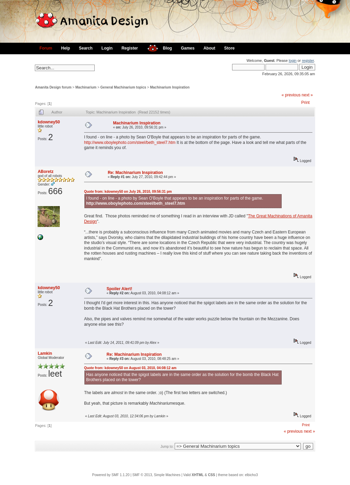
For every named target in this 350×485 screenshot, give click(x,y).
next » (307, 95)
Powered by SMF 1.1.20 (111, 475)
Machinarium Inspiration (170, 87)
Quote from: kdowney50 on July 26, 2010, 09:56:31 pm (128, 191)
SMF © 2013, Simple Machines (156, 475)
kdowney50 (49, 122)
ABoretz (45, 171)
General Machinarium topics (123, 87)
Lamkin (45, 353)
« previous (291, 95)
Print (305, 102)
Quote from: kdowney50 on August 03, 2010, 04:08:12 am (130, 368)
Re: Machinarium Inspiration (135, 172)
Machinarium (86, 87)
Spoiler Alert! (119, 288)
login (293, 60)
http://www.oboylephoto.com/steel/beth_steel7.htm (130, 142)
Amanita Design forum (53, 87)
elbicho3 (251, 475)
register (308, 60)
